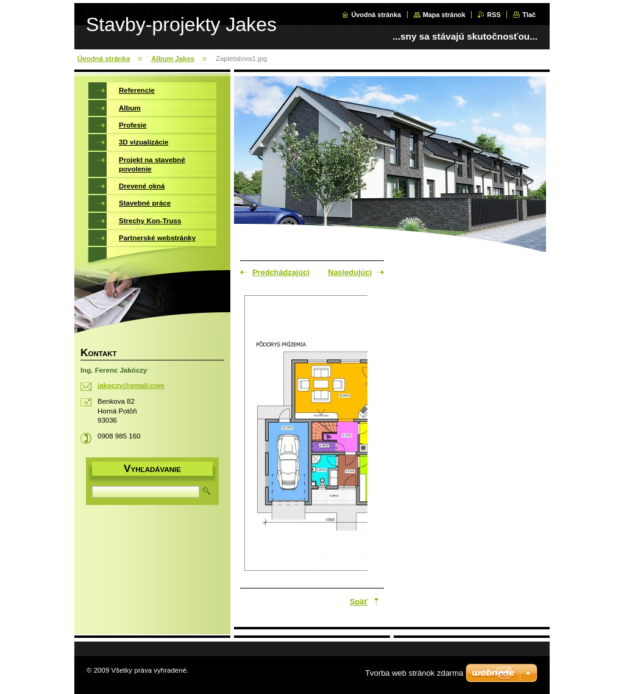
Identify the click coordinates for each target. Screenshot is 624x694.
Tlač (529, 14)
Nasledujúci (350, 272)
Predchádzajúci (281, 272)
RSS (493, 14)
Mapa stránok (444, 14)
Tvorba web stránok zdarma (414, 673)
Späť (359, 601)
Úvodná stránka (376, 14)
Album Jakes (172, 58)
